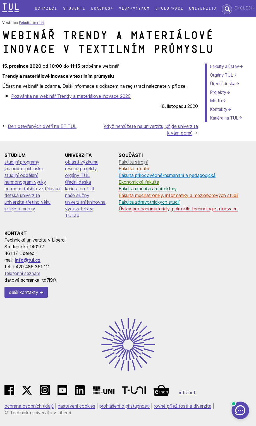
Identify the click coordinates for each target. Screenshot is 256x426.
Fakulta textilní (31, 23)
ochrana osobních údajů (29, 406)
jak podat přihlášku (23, 168)
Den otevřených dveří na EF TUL (42, 126)
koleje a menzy (19, 208)
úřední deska (78, 182)
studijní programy (21, 162)
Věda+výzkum (134, 8)
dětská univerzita (22, 195)
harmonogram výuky (25, 182)
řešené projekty (81, 168)
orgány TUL (77, 175)
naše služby (77, 195)
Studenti (74, 8)
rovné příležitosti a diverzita (182, 406)
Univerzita (203, 8)
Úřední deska (222, 83)
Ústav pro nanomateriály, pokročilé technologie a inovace (178, 208)
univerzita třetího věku (27, 202)
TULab (72, 215)
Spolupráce (169, 8)
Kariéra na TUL (224, 118)
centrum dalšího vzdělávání (32, 188)
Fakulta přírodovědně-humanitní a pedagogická (167, 175)
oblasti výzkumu (81, 162)
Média (216, 100)
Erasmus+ (102, 8)
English (244, 8)
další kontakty (23, 292)
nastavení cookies (76, 406)
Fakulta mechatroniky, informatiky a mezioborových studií (178, 195)
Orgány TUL (221, 75)
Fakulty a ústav (224, 66)
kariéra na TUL (80, 188)
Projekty (218, 92)
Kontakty (218, 109)
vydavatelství (79, 208)
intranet (187, 392)
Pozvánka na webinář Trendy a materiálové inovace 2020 (71, 96)
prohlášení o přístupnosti (124, 406)
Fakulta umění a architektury (148, 188)
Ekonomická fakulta (139, 182)
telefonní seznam (22, 273)
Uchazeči (46, 8)
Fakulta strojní (133, 162)
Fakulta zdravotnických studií (149, 202)
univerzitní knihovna (85, 202)
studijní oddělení (21, 175)
